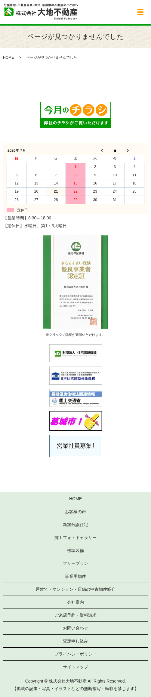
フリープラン (75, 563)
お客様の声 (75, 511)
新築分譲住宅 (75, 524)
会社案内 (75, 602)
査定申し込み (75, 641)
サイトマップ (75, 666)
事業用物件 (75, 576)
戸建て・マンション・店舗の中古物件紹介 (75, 589)
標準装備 (75, 550)
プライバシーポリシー (75, 654)
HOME (8, 57)
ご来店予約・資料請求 (75, 615)
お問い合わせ (75, 628)
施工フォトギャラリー (75, 537)
